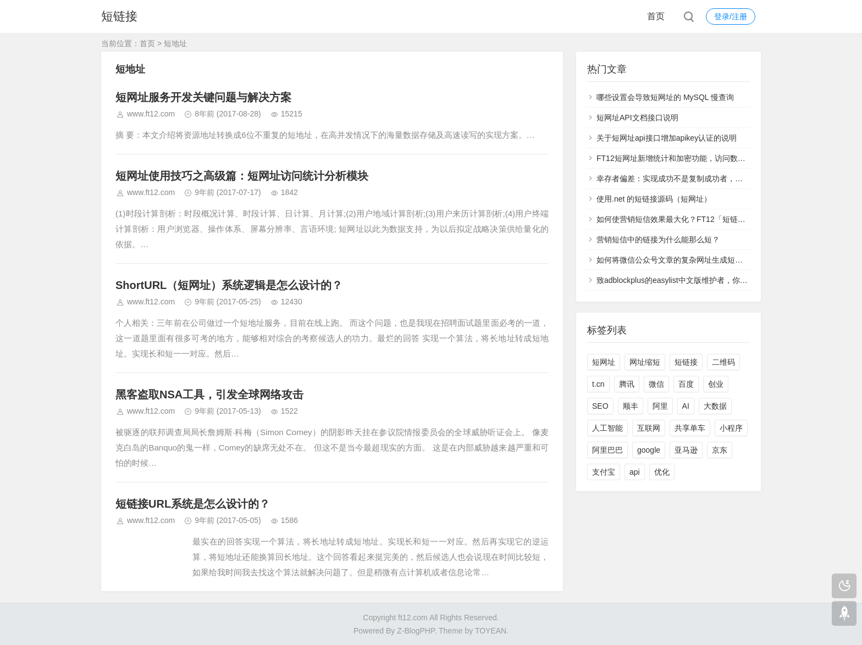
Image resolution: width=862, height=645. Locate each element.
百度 (686, 384)
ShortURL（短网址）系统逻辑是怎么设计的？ (228, 285)
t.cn (598, 384)
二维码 (723, 362)
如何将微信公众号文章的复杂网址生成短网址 (673, 259)
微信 (656, 384)
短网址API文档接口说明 (637, 117)
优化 (662, 472)
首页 (656, 16)
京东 (719, 450)
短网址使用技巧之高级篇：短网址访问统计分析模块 (241, 176)
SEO (600, 406)
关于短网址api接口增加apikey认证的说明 (666, 138)
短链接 (119, 16)
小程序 (731, 428)
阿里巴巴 (607, 450)
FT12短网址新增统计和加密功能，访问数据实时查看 (686, 158)
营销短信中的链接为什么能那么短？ (658, 239)
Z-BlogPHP (415, 630)
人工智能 (607, 428)
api (634, 472)
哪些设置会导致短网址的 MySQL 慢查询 (665, 97)
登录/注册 (730, 16)
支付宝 (603, 472)
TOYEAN (490, 630)
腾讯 (626, 384)
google (648, 450)
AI (685, 406)
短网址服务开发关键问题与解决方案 (203, 97)
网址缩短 (644, 362)
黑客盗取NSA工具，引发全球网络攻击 (209, 394)
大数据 (715, 406)
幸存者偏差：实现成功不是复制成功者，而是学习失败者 (692, 178)
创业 (715, 384)
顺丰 (630, 406)
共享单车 (690, 428)
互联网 (648, 428)
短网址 (603, 362)
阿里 (660, 406)
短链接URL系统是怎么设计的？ (192, 504)
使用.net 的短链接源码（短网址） (653, 198)
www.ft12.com (151, 113)
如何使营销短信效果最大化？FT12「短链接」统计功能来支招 (701, 219)
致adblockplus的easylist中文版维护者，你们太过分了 (687, 280)
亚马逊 (686, 450)
